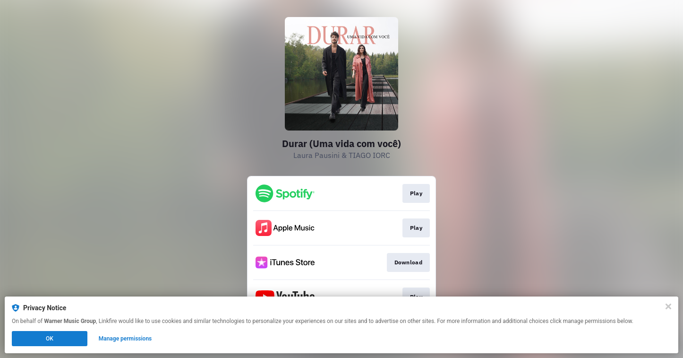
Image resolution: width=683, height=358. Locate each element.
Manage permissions (125, 338)
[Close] (668, 306)
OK (49, 338)
